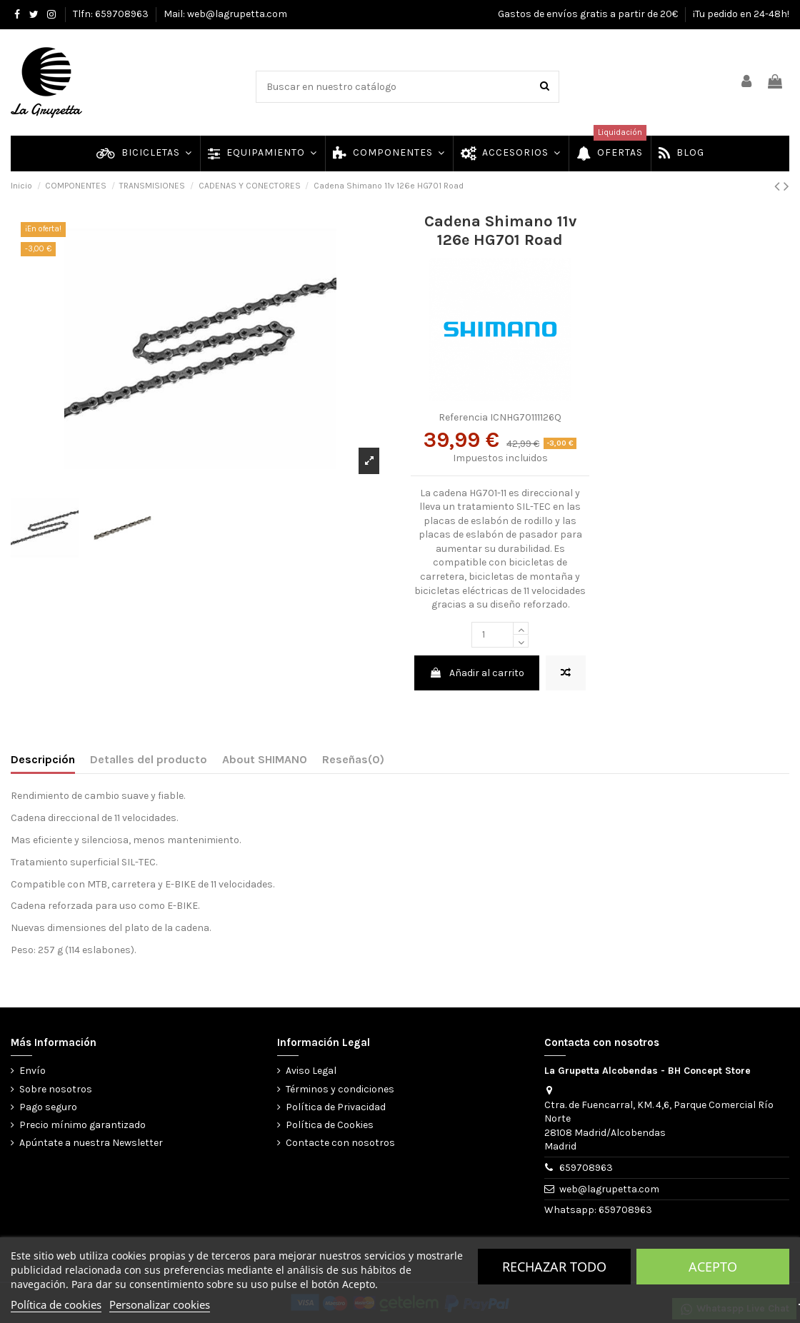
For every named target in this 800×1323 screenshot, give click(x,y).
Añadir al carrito (476, 673)
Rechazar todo (554, 1266)
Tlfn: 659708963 (112, 14)
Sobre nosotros (55, 1089)
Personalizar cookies (159, 1304)
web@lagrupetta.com (609, 1189)
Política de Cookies (330, 1125)
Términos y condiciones (340, 1089)
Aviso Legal (311, 1071)
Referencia (463, 417)
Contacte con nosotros (340, 1143)
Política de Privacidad (336, 1107)
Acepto (713, 1266)
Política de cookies (56, 1304)
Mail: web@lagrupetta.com (225, 14)
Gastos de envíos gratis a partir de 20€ (589, 14)
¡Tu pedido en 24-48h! (741, 14)
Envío (32, 1071)
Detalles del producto (148, 759)
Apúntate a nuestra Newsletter (91, 1143)
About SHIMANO (264, 759)
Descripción (43, 759)
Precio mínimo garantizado (82, 1125)
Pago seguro (48, 1107)
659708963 (586, 1168)
